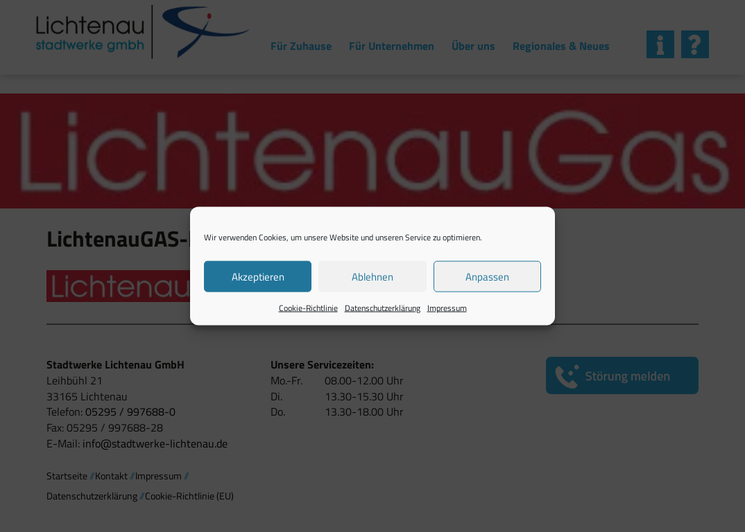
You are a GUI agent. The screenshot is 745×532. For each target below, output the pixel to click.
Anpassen (487, 276)
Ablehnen (372, 276)
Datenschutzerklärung (382, 307)
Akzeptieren (258, 276)
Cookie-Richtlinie (308, 307)
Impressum (447, 307)
